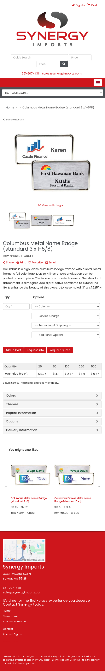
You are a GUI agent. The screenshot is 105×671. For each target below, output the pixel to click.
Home (7, 611)
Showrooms (10, 616)
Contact (8, 629)
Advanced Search (14, 621)
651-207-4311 (30, 73)
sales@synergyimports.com (62, 73)
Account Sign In (12, 634)
